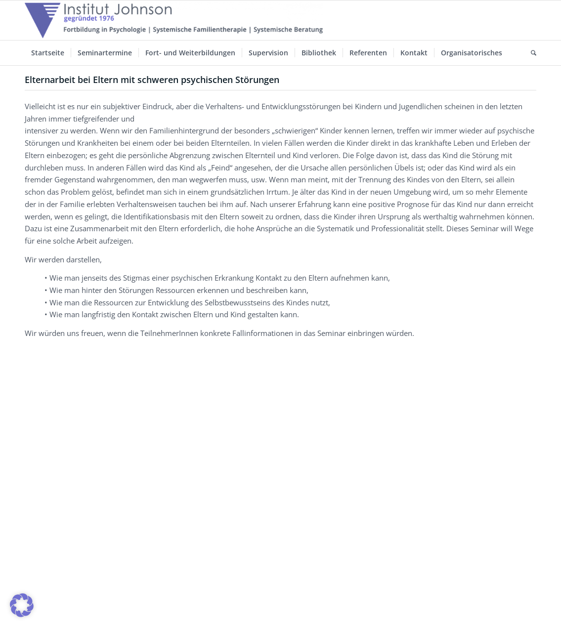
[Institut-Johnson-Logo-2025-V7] (174, 20)
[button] (21, 605)
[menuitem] (48, 53)
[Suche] (530, 53)
